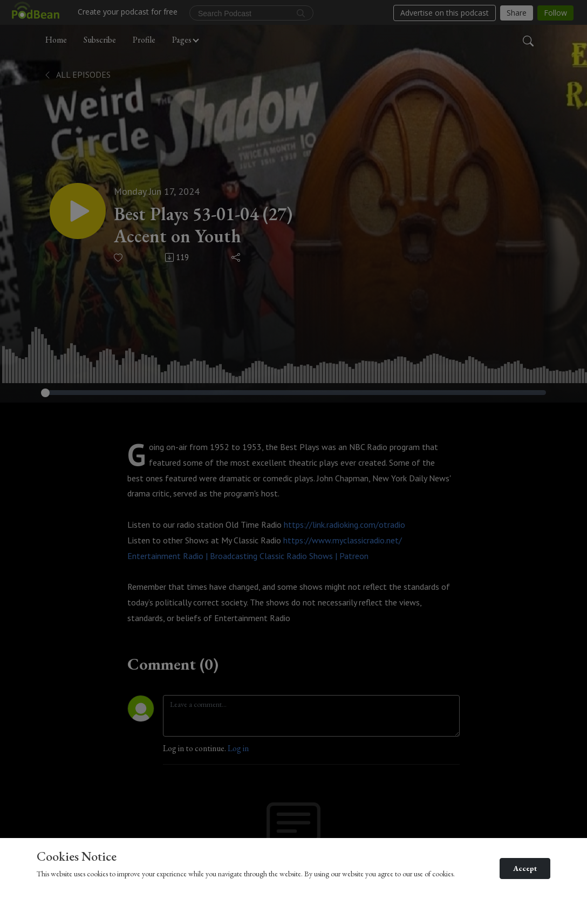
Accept (525, 868)
